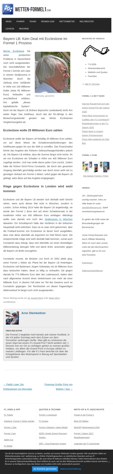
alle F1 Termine (92, 84)
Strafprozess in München (59, 219)
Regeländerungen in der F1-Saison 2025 (95, 125)
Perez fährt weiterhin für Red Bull (95, 141)
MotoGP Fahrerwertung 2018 (87, 427)
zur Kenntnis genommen (45, 469)
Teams (32, 21)
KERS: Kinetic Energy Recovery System (53, 435)
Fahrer (20, 21)
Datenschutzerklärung (92, 270)
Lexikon (10, 29)
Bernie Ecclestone (13, 51)
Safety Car (8, 440)
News (9, 21)
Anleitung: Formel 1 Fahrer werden (19, 421)
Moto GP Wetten (81, 421)
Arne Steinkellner (33, 313)
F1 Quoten (43, 421)
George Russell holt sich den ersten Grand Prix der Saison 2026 (96, 108)
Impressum (87, 262)
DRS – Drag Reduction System (52, 444)
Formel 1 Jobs (10, 427)
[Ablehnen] (109, 461)
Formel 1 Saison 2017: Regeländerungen (84, 435)
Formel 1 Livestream (48, 415)
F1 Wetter (8, 446)
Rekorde (24, 29)
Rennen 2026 (47, 21)
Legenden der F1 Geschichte (87, 444)
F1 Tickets (8, 415)
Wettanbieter (67, 21)
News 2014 (54, 298)
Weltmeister (87, 21)
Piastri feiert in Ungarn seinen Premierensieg (92, 133)
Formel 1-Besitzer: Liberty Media (53, 427)
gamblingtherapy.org (91, 207)
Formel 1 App (10, 433)
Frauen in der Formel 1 (84, 415)
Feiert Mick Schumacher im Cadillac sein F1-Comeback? (95, 117)
